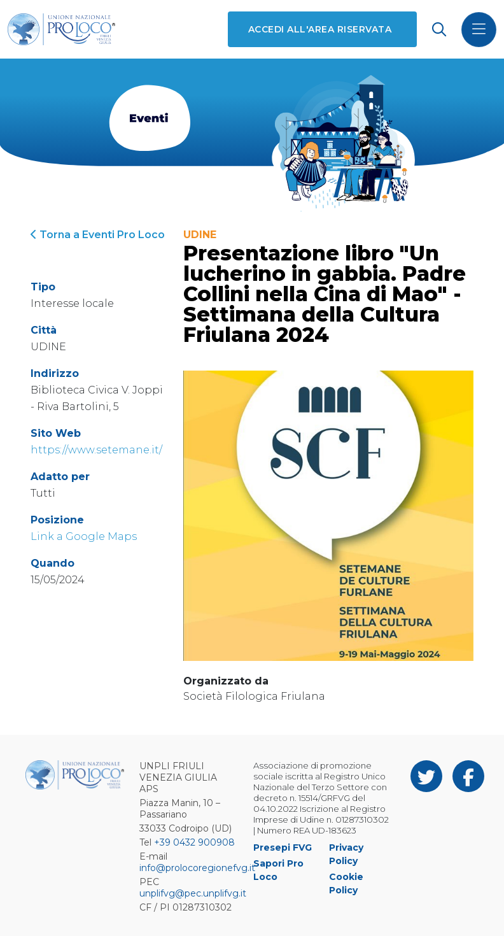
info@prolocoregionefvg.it (197, 868)
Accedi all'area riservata (319, 29)
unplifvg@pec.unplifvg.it (192, 893)
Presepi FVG (282, 847)
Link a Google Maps (84, 536)
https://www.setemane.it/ (96, 450)
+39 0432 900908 (194, 842)
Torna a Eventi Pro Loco (98, 235)
